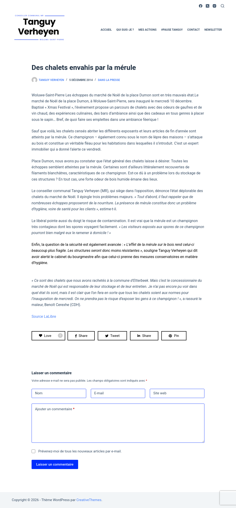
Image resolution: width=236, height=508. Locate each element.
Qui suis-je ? (125, 29)
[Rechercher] (222, 6)
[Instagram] (214, 6)
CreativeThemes (89, 500)
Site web (159, 393)
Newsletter (213, 29)
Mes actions (147, 29)
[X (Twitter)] (207, 6)
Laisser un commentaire (55, 464)
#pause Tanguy (172, 29)
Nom (38, 393)
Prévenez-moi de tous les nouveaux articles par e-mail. (80, 451)
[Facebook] (200, 6)
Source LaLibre (44, 316)
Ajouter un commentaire (54, 409)
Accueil (106, 29)
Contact (193, 29)
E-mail (99, 393)
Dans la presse (109, 80)
